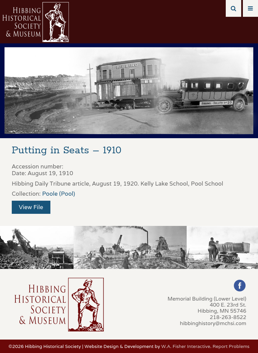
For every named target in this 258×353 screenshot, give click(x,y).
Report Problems (231, 346)
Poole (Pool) (58, 193)
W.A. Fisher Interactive (185, 346)
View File (31, 207)
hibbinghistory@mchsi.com (213, 323)
